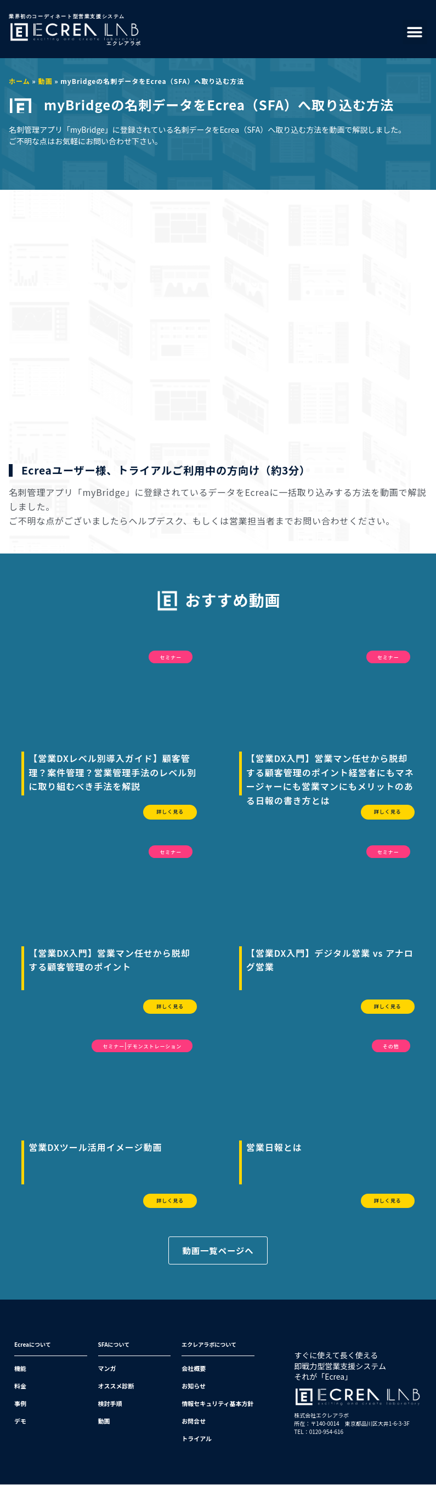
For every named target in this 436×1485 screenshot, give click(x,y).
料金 (20, 1386)
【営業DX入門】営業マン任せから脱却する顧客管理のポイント (109, 960)
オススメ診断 (116, 1386)
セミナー (171, 657)
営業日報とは (274, 1147)
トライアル (197, 1439)
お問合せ (194, 1421)
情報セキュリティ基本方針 (217, 1403)
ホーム (19, 81)
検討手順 (110, 1403)
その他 (391, 1046)
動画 (45, 81)
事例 (20, 1403)
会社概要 (194, 1368)
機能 (20, 1368)
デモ (20, 1421)
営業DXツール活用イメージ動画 (95, 1147)
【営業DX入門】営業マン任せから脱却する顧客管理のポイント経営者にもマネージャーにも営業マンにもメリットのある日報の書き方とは (330, 779)
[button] (415, 32)
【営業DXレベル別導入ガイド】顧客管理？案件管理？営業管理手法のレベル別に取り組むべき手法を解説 (112, 772)
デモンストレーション (154, 1046)
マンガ (107, 1368)
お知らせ (194, 1386)
